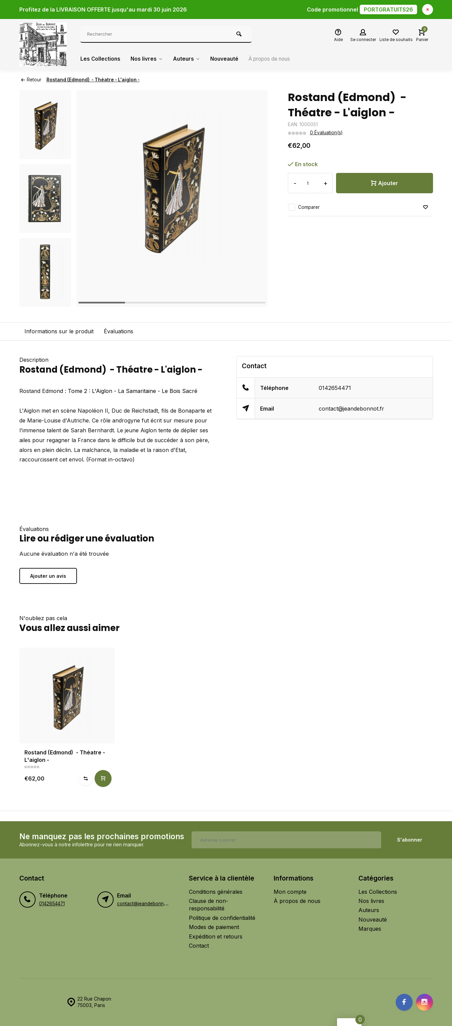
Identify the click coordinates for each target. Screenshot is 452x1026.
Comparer (309, 207)
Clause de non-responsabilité (208, 904)
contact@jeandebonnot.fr (351, 408)
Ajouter (384, 183)
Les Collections (100, 59)
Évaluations (118, 331)
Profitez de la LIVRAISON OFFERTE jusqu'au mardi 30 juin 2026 (218, 9)
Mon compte (290, 891)
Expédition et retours (215, 936)
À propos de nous (276, 59)
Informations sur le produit (59, 331)
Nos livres (148, 59)
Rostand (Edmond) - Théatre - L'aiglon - (93, 79)
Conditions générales (215, 891)
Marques (369, 928)
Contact (199, 945)
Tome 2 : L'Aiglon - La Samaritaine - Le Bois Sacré (132, 391)
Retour (31, 79)
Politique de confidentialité (222, 917)
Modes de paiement (214, 927)
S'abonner (409, 840)
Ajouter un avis (48, 576)
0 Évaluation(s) (326, 132)
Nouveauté (227, 59)
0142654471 (335, 387)
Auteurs (189, 59)
